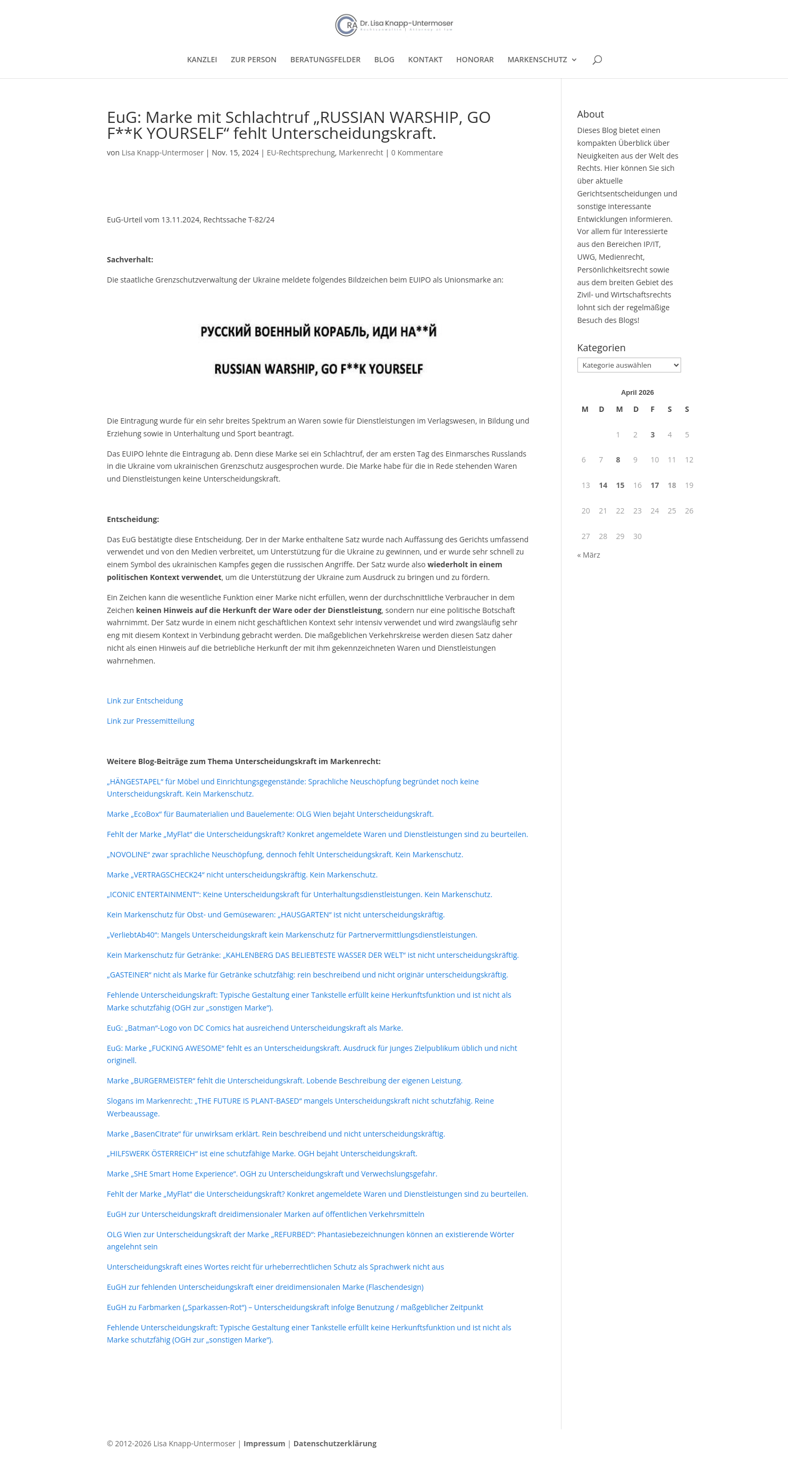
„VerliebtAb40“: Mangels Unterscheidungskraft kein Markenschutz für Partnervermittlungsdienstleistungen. (292, 935)
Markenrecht (361, 152)
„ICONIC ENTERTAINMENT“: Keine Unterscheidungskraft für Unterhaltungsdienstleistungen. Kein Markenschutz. (299, 894)
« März (588, 555)
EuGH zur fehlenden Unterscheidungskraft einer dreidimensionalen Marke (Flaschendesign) (265, 1287)
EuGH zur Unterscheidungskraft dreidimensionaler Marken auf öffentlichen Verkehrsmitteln (265, 1214)
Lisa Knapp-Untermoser (163, 152)
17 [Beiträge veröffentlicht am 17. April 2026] (654, 485)
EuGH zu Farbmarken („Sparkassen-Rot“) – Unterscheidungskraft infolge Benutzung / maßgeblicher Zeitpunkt (295, 1307)
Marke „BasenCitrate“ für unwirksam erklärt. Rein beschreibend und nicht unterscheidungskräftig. (276, 1134)
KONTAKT (425, 60)
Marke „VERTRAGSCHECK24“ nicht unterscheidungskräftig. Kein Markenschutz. (242, 874)
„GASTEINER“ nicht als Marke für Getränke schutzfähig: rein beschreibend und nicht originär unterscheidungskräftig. (307, 975)
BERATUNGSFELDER (325, 60)
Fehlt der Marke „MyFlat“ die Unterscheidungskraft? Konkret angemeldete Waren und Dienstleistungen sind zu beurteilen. (317, 834)
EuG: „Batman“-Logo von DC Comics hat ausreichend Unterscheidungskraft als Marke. (255, 1028)
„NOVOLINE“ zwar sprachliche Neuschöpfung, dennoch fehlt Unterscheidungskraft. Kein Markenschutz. (285, 854)
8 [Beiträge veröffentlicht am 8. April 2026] (618, 459)
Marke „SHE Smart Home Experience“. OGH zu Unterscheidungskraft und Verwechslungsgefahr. (272, 1174)
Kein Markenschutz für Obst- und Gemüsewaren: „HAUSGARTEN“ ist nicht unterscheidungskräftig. (276, 914)
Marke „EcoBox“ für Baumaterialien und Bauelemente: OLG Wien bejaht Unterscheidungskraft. (270, 814)
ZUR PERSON (253, 60)
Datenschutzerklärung (335, 1443)
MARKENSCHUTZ (537, 60)
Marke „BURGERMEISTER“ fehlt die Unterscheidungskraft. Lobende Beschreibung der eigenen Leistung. (285, 1080)
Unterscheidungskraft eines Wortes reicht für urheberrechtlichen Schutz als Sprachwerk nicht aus (275, 1267)
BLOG (384, 60)
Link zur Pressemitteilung (150, 721)
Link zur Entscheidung (145, 700)
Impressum (265, 1443)
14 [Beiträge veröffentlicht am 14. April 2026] (603, 485)
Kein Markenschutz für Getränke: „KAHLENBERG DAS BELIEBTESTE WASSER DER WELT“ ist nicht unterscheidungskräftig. (313, 955)
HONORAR (475, 60)
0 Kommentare (417, 152)
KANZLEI (202, 60)
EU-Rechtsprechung (301, 152)
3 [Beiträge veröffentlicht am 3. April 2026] (652, 434)
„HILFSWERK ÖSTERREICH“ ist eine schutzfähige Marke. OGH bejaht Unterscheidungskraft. (262, 1153)
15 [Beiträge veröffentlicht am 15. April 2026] (620, 485)
